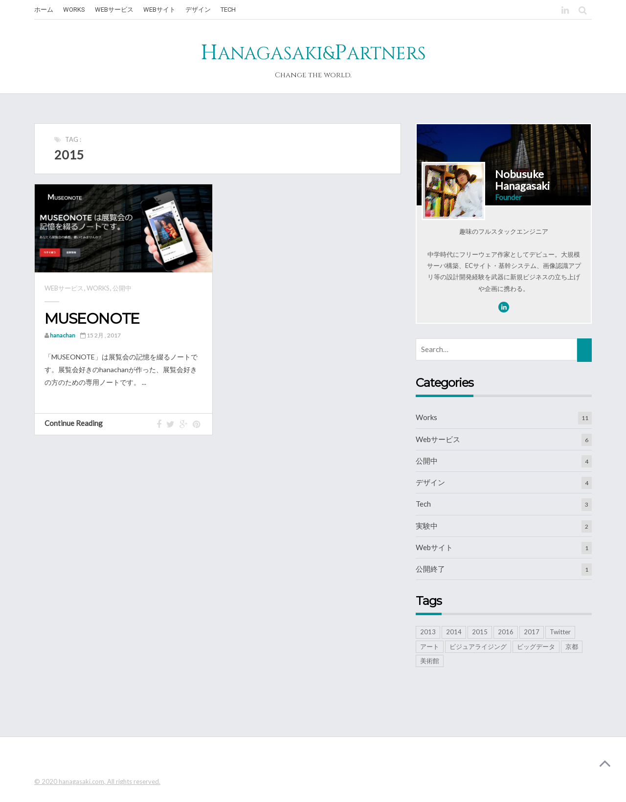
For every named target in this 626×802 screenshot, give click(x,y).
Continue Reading (78, 423)
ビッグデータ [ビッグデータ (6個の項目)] (536, 646)
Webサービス (64, 288)
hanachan (62, 335)
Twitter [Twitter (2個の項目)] (560, 632)
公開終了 (430, 568)
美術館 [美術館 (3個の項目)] (429, 661)
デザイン (430, 482)
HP (313, 53)
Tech (423, 503)
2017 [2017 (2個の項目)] (531, 632)
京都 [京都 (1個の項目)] (571, 646)
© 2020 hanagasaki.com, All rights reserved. (97, 781)
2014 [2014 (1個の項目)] (454, 632)
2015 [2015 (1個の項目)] (480, 632)
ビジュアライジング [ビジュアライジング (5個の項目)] (478, 646)
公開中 (122, 288)
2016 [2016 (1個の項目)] (506, 632)
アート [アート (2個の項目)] (429, 646)
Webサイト (434, 547)
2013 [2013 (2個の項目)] (428, 632)
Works (98, 288)
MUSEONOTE (92, 319)
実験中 (427, 525)
